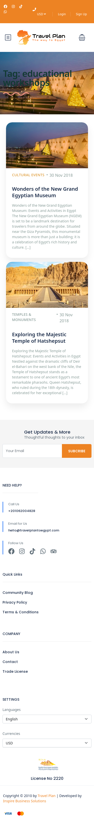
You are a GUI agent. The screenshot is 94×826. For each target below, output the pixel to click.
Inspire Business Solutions (24, 801)
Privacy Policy (15, 602)
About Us (11, 652)
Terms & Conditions (21, 612)
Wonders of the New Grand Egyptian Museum (45, 192)
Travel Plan (47, 795)
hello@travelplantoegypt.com (33, 530)
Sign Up (81, 14)
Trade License (15, 671)
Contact (10, 661)
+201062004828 (21, 510)
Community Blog (18, 592)
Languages (12, 709)
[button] (82, 37)
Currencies (11, 733)
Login (62, 14)
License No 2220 (47, 778)
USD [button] (41, 14)
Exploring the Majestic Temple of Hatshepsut (39, 337)
